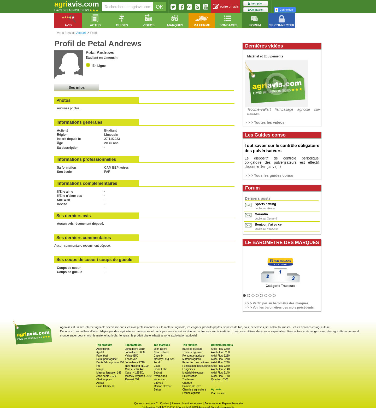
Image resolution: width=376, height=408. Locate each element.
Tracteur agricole (192, 352)
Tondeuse (187, 379)
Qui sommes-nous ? (145, 403)
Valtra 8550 (131, 355)
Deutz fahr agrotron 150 (110, 362)
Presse (176, 403)
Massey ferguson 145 (108, 372)
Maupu (100, 369)
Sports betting (265, 204)
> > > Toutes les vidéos (265, 122)
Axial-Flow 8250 (220, 352)
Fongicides (188, 369)
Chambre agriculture (194, 389)
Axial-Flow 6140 (220, 372)
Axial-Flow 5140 (220, 376)
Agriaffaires (102, 348)
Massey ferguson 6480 (138, 376)
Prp (98, 365)
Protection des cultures (195, 362)
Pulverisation (189, 376)
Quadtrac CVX (219, 379)
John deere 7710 (135, 362)
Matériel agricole (191, 359)
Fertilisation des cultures (196, 365)
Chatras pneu (104, 379)
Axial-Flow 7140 (220, 369)
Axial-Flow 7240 (220, 365)
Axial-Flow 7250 (220, 348)
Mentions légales (192, 403)
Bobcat (158, 372)
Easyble (158, 382)
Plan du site (218, 393)
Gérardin (261, 214)
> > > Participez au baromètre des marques (276, 303)
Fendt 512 (131, 359)
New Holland (161, 352)
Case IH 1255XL (134, 372)
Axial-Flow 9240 (220, 359)
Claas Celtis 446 (134, 369)
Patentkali (102, 355)
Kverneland (160, 376)
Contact (164, 403)
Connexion (255, 9)
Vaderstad (160, 379)
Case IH (158, 355)
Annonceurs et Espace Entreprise (223, 403)
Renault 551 (132, 379)
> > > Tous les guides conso (269, 175)
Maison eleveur (163, 386)
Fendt (157, 362)
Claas (157, 365)
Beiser (157, 389)
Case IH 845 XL (105, 386)
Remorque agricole (193, 355)
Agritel (100, 352)
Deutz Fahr (160, 369)
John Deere (160, 348)
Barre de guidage (192, 348)
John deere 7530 (106, 376)
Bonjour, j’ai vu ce (268, 224)
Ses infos (76, 87)
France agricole (191, 393)
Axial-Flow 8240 (220, 362)
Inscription (255, 3)
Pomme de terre (191, 386)
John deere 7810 (135, 348)
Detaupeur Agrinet (107, 359)
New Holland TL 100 (137, 365)
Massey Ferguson (164, 359)
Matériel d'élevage (192, 372)
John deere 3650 (135, 352)
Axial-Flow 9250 (220, 355)
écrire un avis (226, 7)
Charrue (187, 382)
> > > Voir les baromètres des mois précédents (279, 307)
